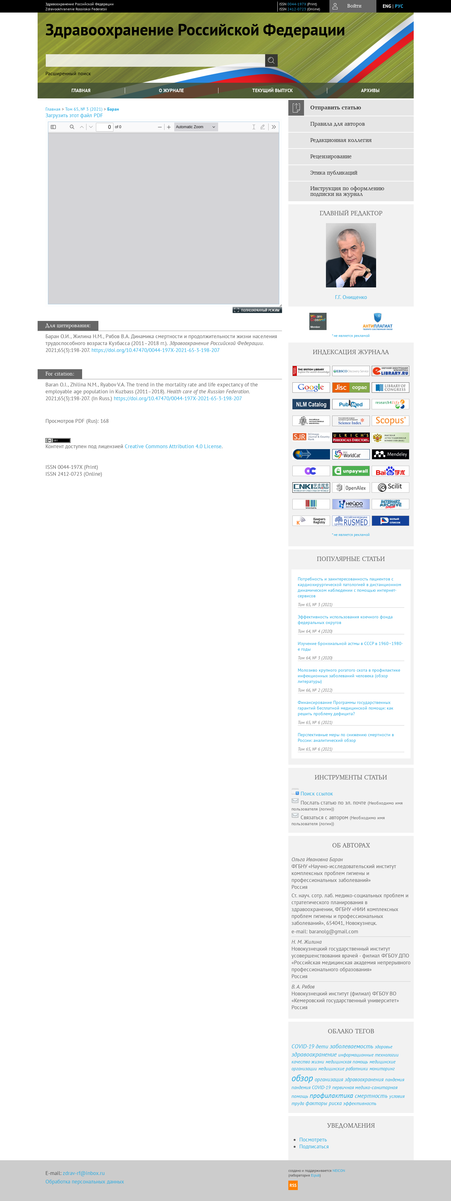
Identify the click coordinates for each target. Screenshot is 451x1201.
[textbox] (155, 60)
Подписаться (314, 1146)
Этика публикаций (333, 173)
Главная (81, 90)
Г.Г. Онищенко (351, 297)
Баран (113, 109)
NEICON (339, 1170)
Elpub (315, 1175)
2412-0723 (296, 9)
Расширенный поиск (68, 73)
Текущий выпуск (272, 90)
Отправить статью (335, 108)
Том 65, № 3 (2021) (83, 109)
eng (387, 6)
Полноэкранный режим (251, 310)
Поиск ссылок (317, 793)
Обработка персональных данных (84, 1181)
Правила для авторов (337, 124)
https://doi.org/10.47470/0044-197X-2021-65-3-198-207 (156, 350)
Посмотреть (313, 1139)
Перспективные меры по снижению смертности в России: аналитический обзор (346, 737)
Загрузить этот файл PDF (74, 115)
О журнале (171, 90)
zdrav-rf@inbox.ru (84, 1173)
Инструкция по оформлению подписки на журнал (347, 191)
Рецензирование (331, 157)
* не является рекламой (351, 335)
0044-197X (296, 4)
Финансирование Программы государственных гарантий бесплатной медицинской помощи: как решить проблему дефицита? (345, 708)
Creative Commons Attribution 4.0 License (173, 446)
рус (399, 6)
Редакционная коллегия (341, 140)
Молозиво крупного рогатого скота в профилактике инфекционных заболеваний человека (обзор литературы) (349, 675)
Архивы (370, 90)
